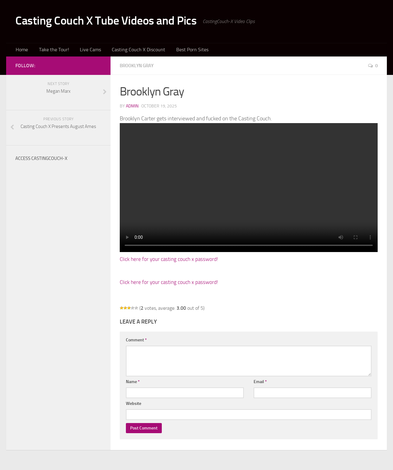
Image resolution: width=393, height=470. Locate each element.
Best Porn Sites (180, 50)
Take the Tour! (50, 50)
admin (132, 107)
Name (133, 383)
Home (21, 50)
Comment (136, 341)
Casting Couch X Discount (129, 50)
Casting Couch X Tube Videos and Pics (115, 21)
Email (260, 383)
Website (133, 405)
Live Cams (84, 50)
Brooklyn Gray (138, 67)
